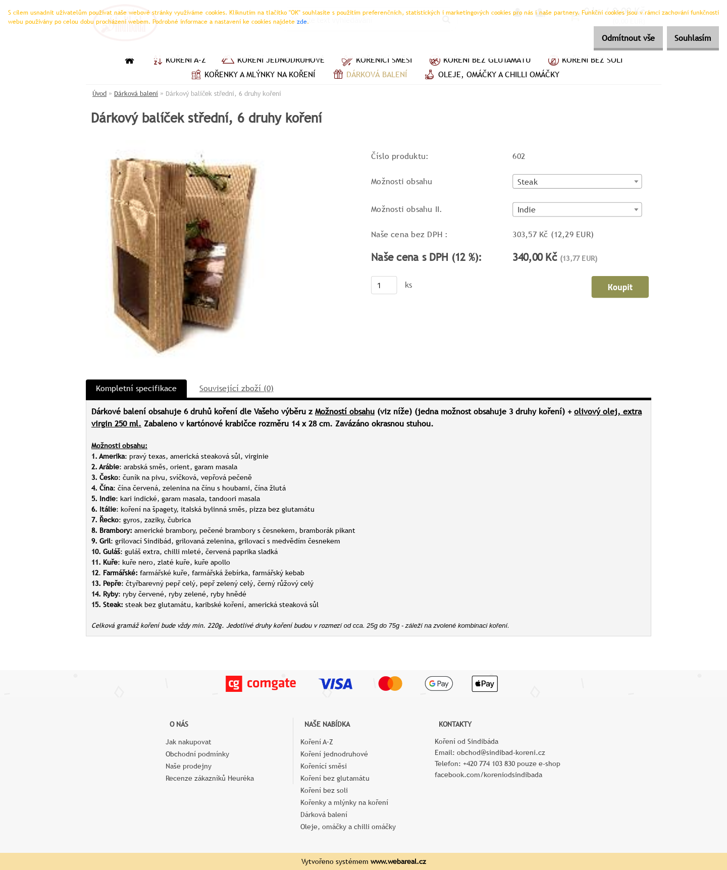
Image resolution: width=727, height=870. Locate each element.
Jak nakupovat (189, 742)
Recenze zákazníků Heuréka (210, 778)
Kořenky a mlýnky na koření (251, 76)
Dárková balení (368, 76)
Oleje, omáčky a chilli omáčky (490, 76)
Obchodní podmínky (197, 754)
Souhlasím (688, 38)
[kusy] (384, 286)
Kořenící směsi (376, 61)
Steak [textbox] (527, 182)
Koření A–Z (177, 61)
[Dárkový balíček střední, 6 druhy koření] (182, 143)
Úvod (99, 93)
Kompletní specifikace (136, 388)
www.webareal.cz (398, 861)
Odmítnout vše (614, 38)
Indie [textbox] (526, 210)
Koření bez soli (584, 61)
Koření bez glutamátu (479, 61)
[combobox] (577, 182)
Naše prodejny (189, 766)
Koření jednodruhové (273, 61)
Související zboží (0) (236, 388)
